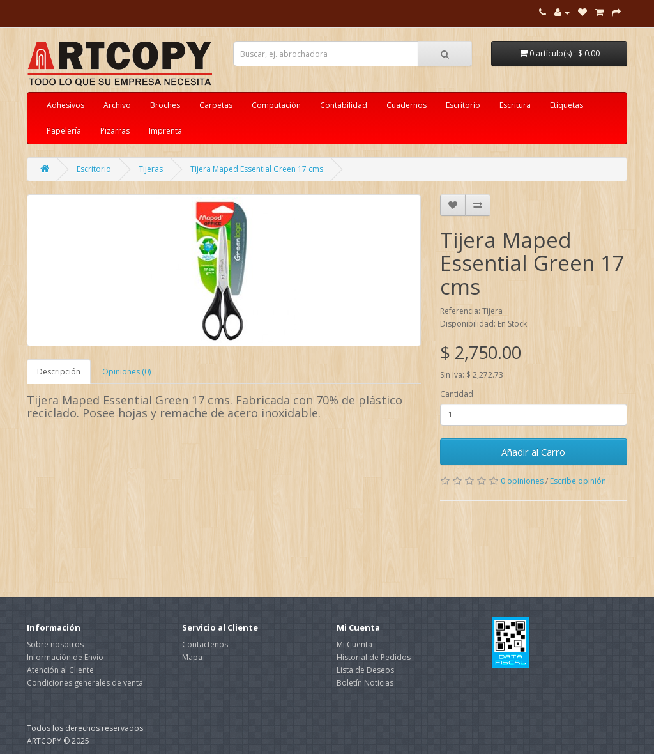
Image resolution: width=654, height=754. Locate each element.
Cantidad (456, 394)
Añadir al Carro (533, 451)
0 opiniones (522, 480)
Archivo (117, 105)
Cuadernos (406, 105)
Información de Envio (65, 657)
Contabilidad (343, 105)
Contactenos (205, 644)
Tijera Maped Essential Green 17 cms (256, 169)
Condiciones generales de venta (85, 682)
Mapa (192, 657)
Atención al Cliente (60, 670)
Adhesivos (65, 105)
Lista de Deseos (365, 670)
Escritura (515, 105)
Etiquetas (566, 105)
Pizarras (115, 130)
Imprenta (165, 130)
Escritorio (463, 105)
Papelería (64, 130)
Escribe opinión (578, 480)
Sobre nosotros (55, 644)
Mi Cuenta (354, 644)
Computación (276, 105)
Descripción (58, 371)
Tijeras (151, 169)
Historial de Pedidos (374, 657)
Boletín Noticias (365, 682)
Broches (165, 105)
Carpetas (215, 105)
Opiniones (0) (126, 371)
